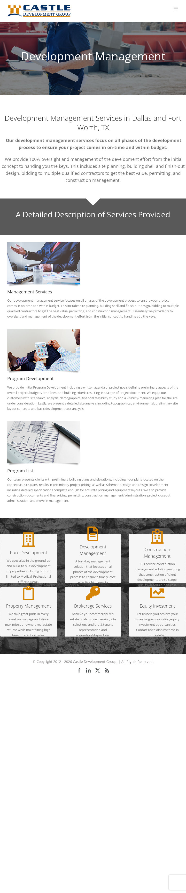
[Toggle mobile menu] (176, 8)
